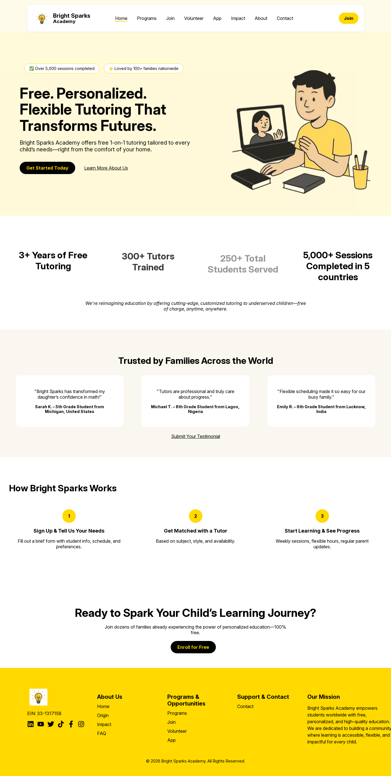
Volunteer (193, 18)
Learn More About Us (106, 168)
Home (121, 18)
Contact (285, 18)
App (217, 18)
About (261, 18)
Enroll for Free (193, 647)
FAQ (101, 733)
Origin (103, 715)
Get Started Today (47, 168)
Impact (238, 18)
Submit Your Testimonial (195, 436)
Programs (147, 18)
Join (170, 18)
